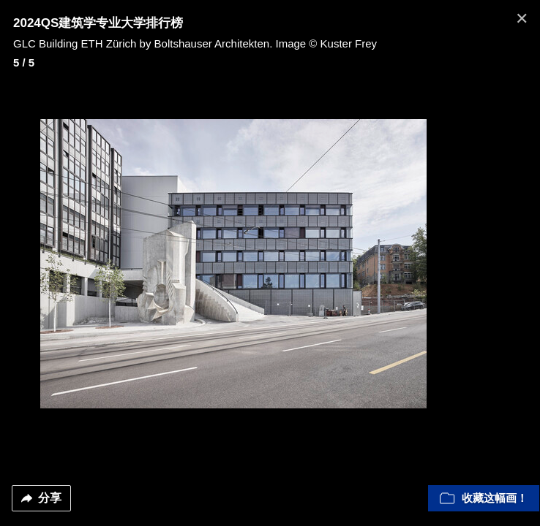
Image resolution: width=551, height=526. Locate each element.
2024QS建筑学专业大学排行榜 (98, 23)
